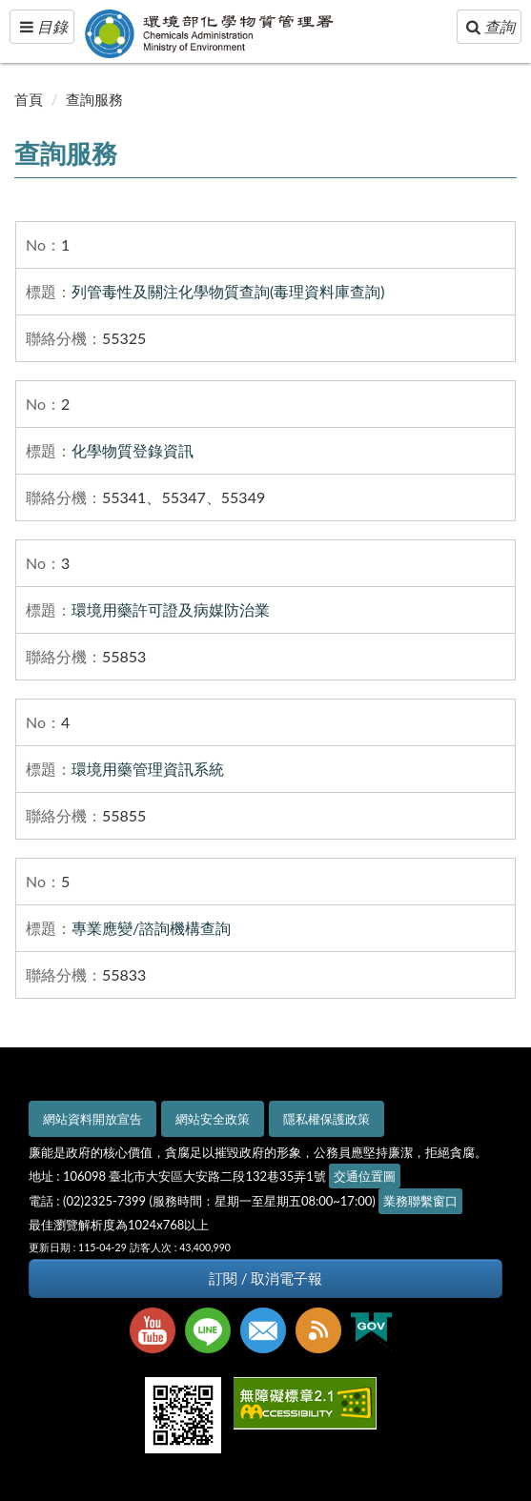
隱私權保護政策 (326, 1118)
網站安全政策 (212, 1118)
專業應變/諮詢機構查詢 (151, 928)
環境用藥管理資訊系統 (147, 769)
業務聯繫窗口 (420, 1200)
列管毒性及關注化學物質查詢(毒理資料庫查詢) (228, 291)
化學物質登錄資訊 (132, 450)
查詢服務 (94, 99)
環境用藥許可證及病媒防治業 (170, 609)
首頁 (28, 99)
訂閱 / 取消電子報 (265, 1278)
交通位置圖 (365, 1176)
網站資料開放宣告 (92, 1118)
